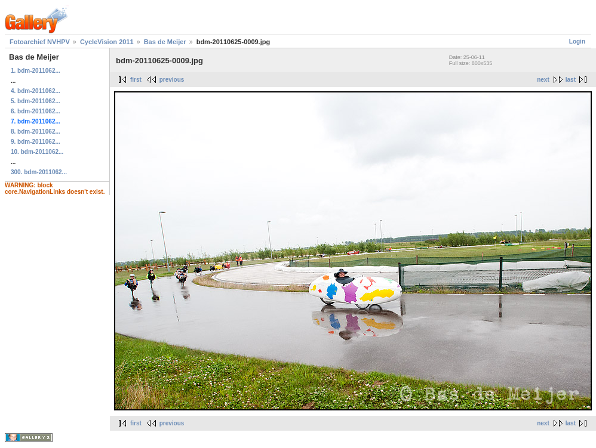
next (543, 79)
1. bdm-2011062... (35, 70)
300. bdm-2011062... (39, 172)
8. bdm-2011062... (35, 131)
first (136, 79)
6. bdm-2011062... (35, 111)
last (571, 79)
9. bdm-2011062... (35, 141)
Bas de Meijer (165, 41)
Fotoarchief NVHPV (40, 41)
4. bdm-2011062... (35, 91)
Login (577, 41)
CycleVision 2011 (107, 41)
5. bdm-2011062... (35, 101)
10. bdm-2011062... (37, 152)
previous (172, 79)
